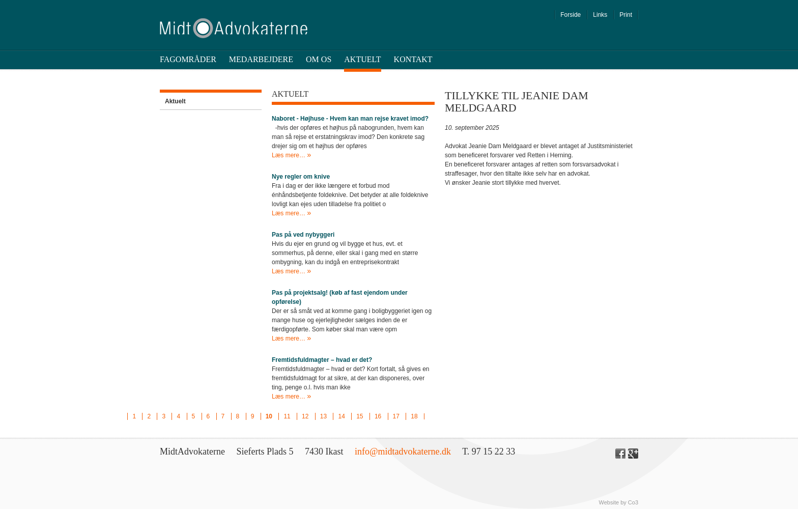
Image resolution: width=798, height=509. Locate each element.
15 (359, 416)
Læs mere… (289, 155)
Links (600, 14)
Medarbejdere (261, 59)
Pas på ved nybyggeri (303, 234)
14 (341, 416)
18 (414, 416)
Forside (570, 14)
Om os (318, 59)
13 (323, 416)
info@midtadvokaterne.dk (403, 451)
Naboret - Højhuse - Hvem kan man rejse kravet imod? (350, 118)
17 (396, 416)
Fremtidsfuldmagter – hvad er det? (322, 359)
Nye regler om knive (301, 176)
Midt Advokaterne (233, 28)
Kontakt (413, 59)
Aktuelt (362, 59)
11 (286, 416)
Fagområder (188, 59)
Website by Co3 (618, 502)
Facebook (620, 453)
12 (305, 416)
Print (625, 14)
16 (378, 416)
